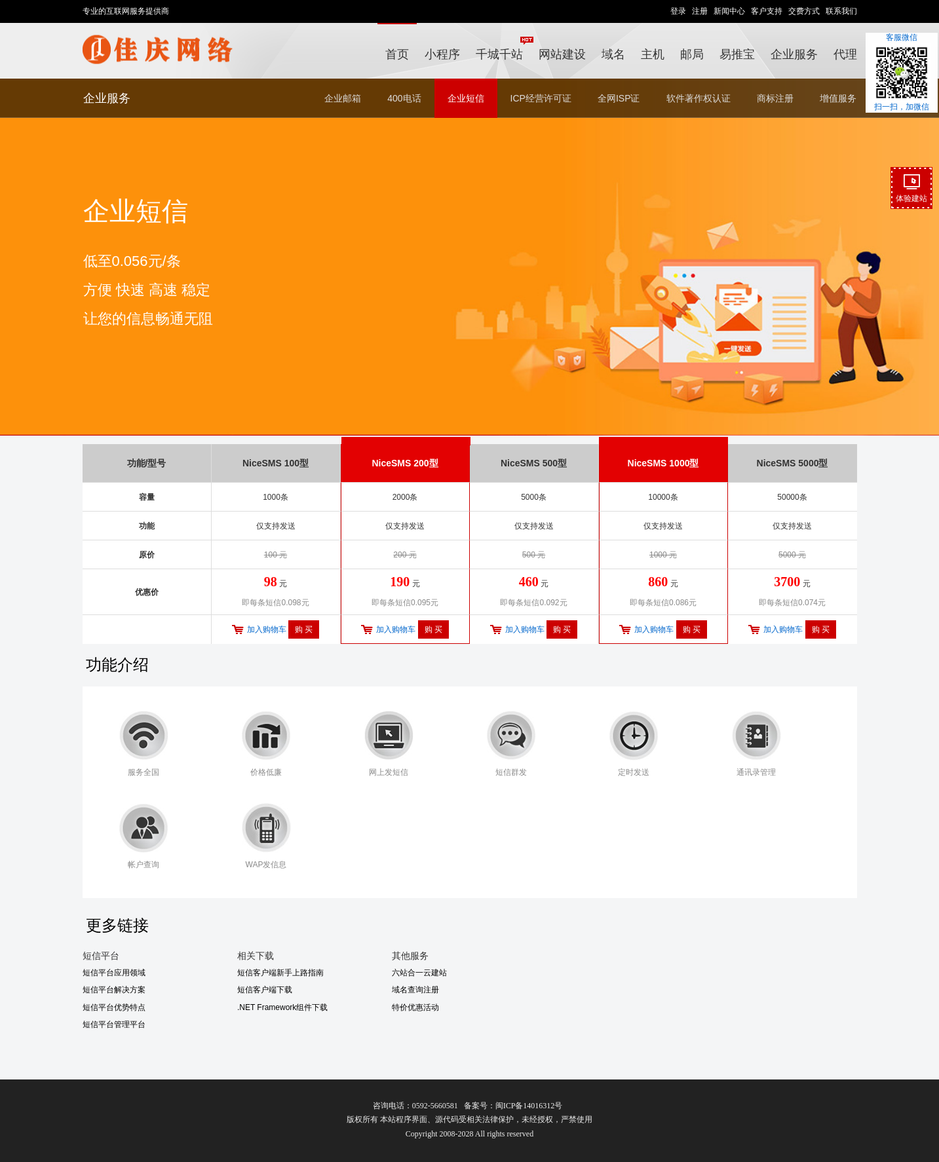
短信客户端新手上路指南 (280, 972)
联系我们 (841, 11)
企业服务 (794, 54)
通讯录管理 (756, 772)
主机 (652, 54)
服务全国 (143, 772)
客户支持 (766, 11)
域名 (613, 54)
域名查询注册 (415, 989)
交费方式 (804, 11)
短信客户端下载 (264, 989)
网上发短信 (388, 772)
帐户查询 (143, 864)
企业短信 (466, 98)
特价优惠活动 (415, 1007)
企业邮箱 (342, 98)
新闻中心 (729, 11)
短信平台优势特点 (114, 1007)
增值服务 (838, 98)
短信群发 (511, 772)
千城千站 (503, 48)
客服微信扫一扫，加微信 (901, 72)
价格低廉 (266, 772)
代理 (845, 54)
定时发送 (633, 772)
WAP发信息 (266, 864)
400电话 (404, 98)
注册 (700, 11)
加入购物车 (266, 629)
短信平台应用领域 (114, 972)
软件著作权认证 (698, 98)
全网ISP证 (619, 98)
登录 (678, 11)
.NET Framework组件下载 (282, 1007)
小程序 (442, 54)
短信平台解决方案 (114, 989)
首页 (397, 54)
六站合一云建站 (419, 972)
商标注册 (775, 98)
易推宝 (737, 54)
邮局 (692, 54)
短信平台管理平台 (114, 1024)
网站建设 (562, 54)
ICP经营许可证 (540, 98)
